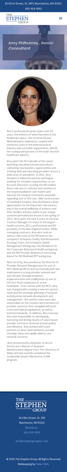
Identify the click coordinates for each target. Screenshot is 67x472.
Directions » (32, 427)
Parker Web (42, 464)
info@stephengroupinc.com (32, 441)
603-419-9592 (33, 8)
